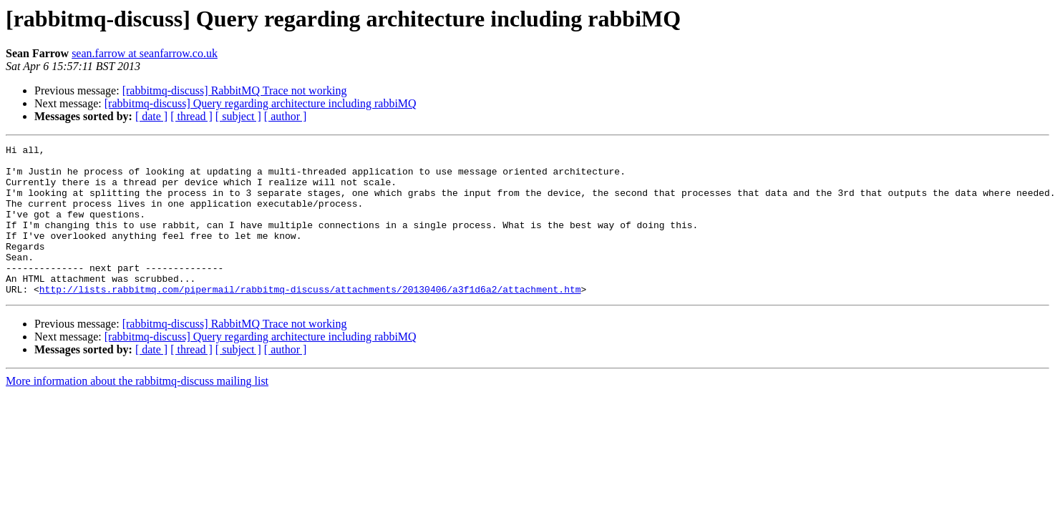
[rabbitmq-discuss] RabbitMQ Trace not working (234, 90)
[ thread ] (191, 116)
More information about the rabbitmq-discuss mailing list (137, 411)
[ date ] (151, 116)
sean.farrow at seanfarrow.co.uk (145, 53)
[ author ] (285, 116)
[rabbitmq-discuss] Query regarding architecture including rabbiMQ (260, 103)
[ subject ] (238, 116)
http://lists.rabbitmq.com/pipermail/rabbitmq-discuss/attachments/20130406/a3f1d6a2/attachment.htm (310, 319)
